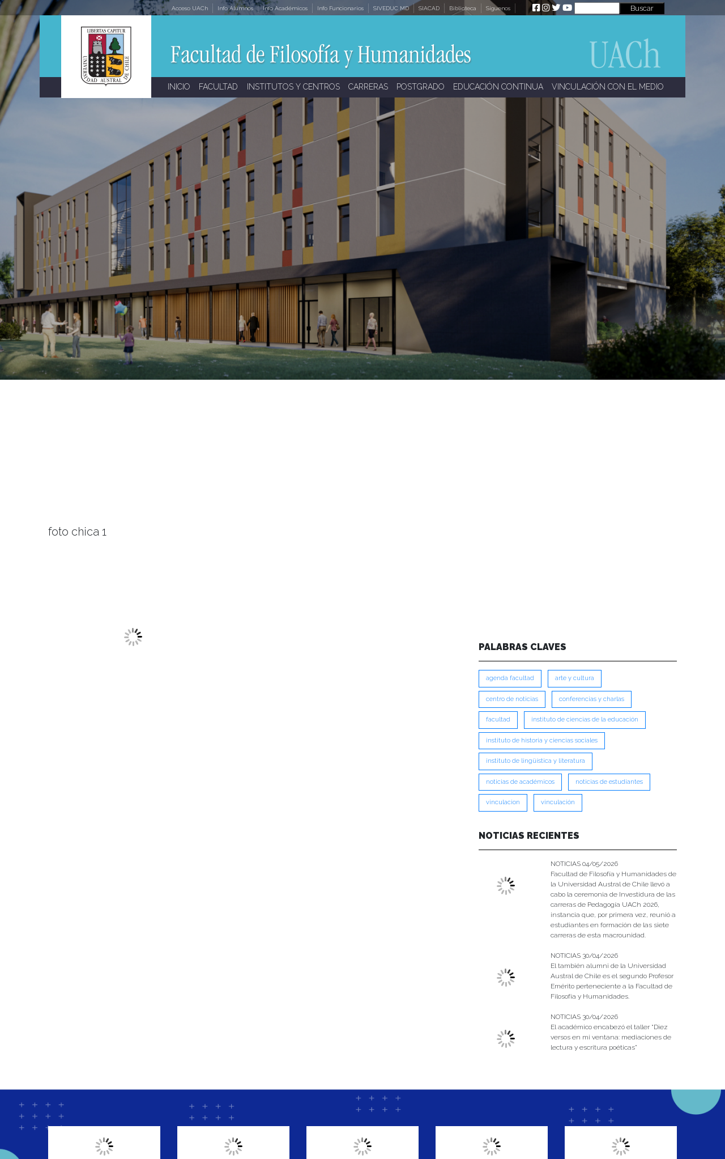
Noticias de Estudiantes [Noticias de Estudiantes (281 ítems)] (609, 782)
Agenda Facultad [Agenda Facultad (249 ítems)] (510, 678)
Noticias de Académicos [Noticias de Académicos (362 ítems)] (520, 782)
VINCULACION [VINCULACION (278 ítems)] (503, 802)
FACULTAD (218, 86)
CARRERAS (368, 86)
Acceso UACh (190, 8)
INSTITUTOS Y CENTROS (293, 86)
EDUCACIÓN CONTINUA (498, 86)
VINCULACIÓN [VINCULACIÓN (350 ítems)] (558, 802)
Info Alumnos (235, 8)
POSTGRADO (420, 86)
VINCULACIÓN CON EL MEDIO (608, 86)
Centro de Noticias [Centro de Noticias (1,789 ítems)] (512, 699)
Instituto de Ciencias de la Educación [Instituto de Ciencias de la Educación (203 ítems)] (584, 719)
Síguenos (498, 8)
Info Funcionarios (340, 8)
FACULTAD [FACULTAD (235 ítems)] (498, 719)
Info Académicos (285, 8)
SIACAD (429, 8)
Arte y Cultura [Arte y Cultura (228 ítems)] (574, 678)
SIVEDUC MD (391, 8)
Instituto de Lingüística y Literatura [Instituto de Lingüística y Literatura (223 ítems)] (535, 761)
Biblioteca (462, 8)
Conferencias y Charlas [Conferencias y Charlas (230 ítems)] (591, 699)
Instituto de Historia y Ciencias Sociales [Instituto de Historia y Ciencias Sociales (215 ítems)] (542, 740)
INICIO (179, 86)
